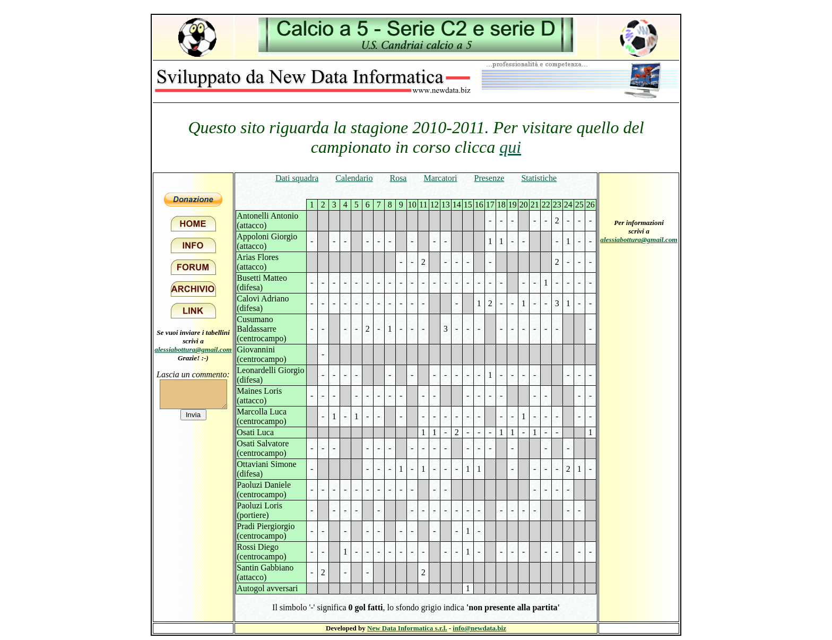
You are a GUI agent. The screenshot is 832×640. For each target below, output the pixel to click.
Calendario (353, 178)
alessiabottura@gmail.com (193, 349)
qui (510, 147)
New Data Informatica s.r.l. (407, 628)
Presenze (489, 178)
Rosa (397, 178)
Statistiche (539, 178)
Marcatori (440, 178)
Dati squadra (296, 178)
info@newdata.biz (479, 628)
